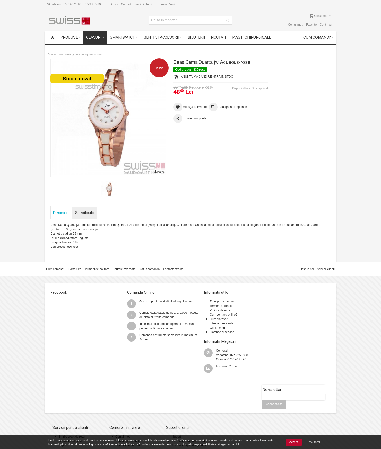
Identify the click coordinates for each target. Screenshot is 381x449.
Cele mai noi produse (125, 414)
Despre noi (307, 265)
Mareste (154, 167)
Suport (63, 410)
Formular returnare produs (181, 405)
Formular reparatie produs (181, 410)
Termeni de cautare (96, 265)
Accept (293, 442)
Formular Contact (288, 313)
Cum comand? (55, 265)
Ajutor (114, 4)
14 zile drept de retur (72, 401)
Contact (126, 4)
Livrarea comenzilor (124, 410)
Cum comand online (124, 405)
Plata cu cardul (68, 414)
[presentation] (293, 367)
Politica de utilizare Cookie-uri (235, 414)
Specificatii (84, 208)
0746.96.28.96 (72, 4)
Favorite (311, 24)
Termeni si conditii (211, 301)
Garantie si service (211, 328)
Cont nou (326, 24)
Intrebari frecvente (211, 319)
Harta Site (74, 265)
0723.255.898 (93, 4)
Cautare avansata (124, 265)
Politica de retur (209, 306)
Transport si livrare (211, 297)
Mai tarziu (315, 442)
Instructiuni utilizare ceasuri (181, 419)
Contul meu (295, 24)
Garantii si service (70, 405)
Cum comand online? (213, 310)
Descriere (61, 208)
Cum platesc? (208, 315)
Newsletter (271, 354)
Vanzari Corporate (123, 419)
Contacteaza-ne (173, 265)
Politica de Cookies (137, 444)
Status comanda (149, 265)
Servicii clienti (143, 4)
